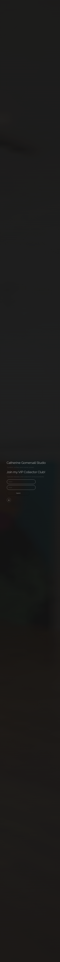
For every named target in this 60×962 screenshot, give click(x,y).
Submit (18, 493)
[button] (9, 501)
